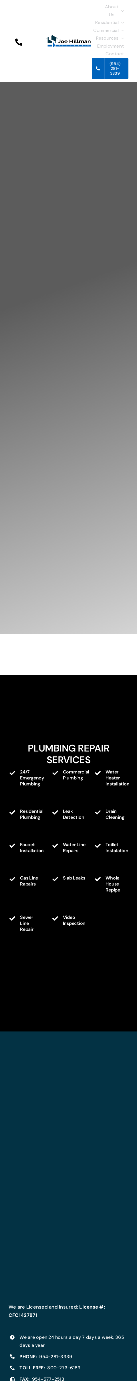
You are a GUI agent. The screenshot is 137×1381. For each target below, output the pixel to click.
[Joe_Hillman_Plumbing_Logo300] (68, 37)
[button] (19, 42)
